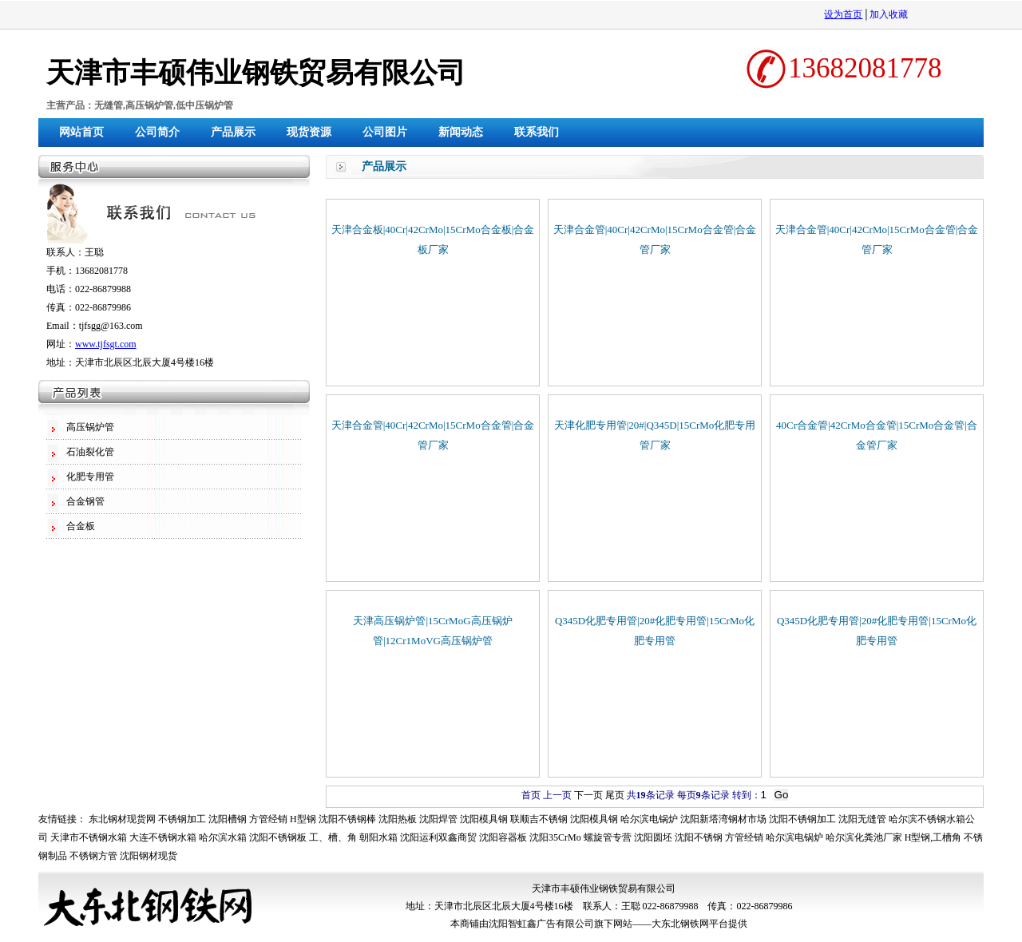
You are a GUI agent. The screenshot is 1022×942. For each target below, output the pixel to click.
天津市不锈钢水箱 (88, 837)
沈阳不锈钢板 (278, 837)
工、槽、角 (333, 837)
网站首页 (81, 132)
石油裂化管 (90, 451)
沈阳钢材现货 (148, 855)
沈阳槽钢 (227, 819)
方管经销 (268, 819)
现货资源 (309, 132)
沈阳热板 (397, 819)
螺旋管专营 (608, 837)
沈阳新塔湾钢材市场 (723, 819)
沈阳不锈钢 (699, 837)
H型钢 (303, 819)
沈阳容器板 (503, 837)
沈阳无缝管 (862, 819)
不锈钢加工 (182, 819)
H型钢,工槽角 (933, 837)
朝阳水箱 (378, 837)
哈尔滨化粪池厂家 (864, 837)
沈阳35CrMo (555, 837)
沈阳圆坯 (653, 837)
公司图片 (384, 132)
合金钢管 (85, 501)
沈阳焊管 (438, 819)
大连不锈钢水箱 (162, 837)
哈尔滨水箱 (223, 837)
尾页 (614, 795)
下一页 (588, 795)
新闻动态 (460, 132)
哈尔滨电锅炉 (649, 819)
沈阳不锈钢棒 (347, 819)
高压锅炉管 (90, 427)
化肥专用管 (90, 476)
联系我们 (536, 132)
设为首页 (843, 14)
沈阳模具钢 (484, 819)
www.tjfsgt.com (106, 344)
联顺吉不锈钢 (539, 819)
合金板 (80, 526)
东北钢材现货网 (122, 819)
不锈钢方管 (93, 855)
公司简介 (157, 132)
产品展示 (233, 132)
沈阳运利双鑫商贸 (438, 837)
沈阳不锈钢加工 (802, 819)
